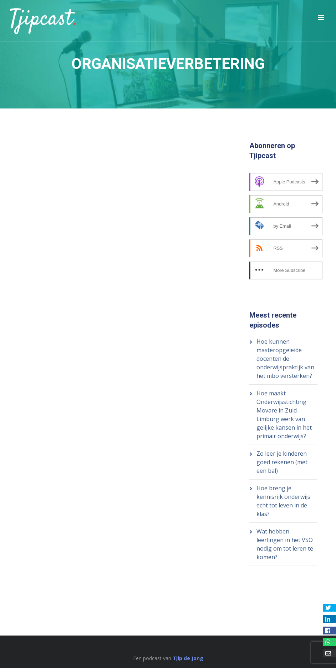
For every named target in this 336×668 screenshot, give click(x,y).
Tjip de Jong (188, 658)
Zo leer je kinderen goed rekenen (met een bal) (281, 462)
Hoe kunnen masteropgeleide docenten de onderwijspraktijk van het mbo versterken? (285, 359)
